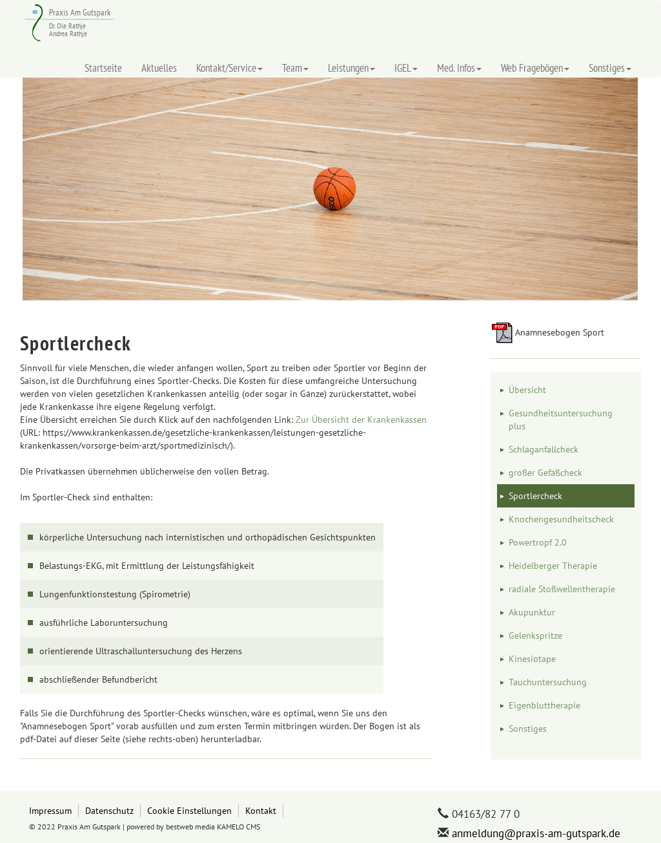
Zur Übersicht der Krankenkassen (361, 419)
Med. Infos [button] (459, 68)
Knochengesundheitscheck (561, 519)
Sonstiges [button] (610, 68)
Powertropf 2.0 (538, 542)
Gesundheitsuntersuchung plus (561, 419)
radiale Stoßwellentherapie (562, 589)
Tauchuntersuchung (548, 682)
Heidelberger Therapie (553, 565)
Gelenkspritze (535, 635)
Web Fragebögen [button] (535, 68)
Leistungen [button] (351, 68)
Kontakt (260, 810)
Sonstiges (528, 728)
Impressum (50, 810)
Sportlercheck (535, 496)
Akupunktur (532, 612)
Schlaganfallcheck (543, 449)
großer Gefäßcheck (545, 472)
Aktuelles (159, 68)
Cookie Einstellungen (189, 810)
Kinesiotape (532, 659)
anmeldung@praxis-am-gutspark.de (536, 833)
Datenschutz (109, 810)
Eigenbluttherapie (544, 705)
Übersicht (527, 390)
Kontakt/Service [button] (229, 68)
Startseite (103, 68)
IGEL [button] (406, 68)
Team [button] (295, 68)
